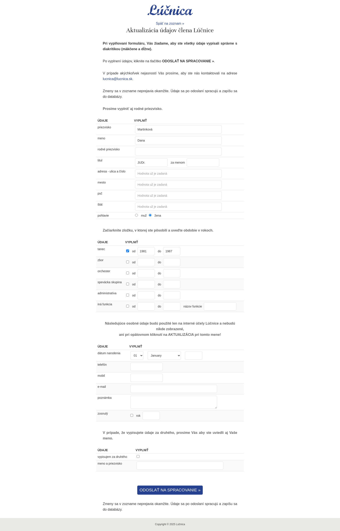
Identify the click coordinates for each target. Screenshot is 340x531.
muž (144, 215)
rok (148, 415)
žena (157, 215)
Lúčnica (170, 10)
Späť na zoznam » (170, 23)
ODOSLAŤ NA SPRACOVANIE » (169, 490)
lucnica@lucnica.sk (117, 79)
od (134, 251)
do (159, 251)
